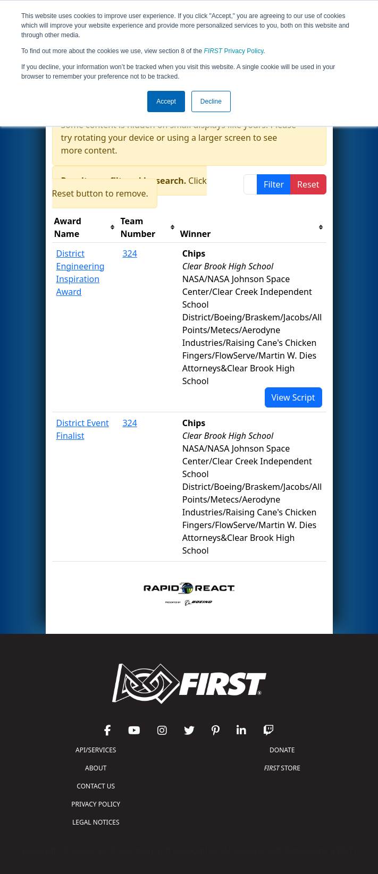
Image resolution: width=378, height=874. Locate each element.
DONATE (282, 749)
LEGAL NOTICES (96, 822)
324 (129, 253)
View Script (293, 397)
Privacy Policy (234, 51)
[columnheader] (85, 228)
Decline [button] (211, 101)
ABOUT (95, 768)
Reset (308, 184)
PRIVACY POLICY (95, 804)
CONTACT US (96, 786)
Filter (274, 184)
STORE (282, 768)
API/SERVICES (95, 749)
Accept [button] (166, 101)
